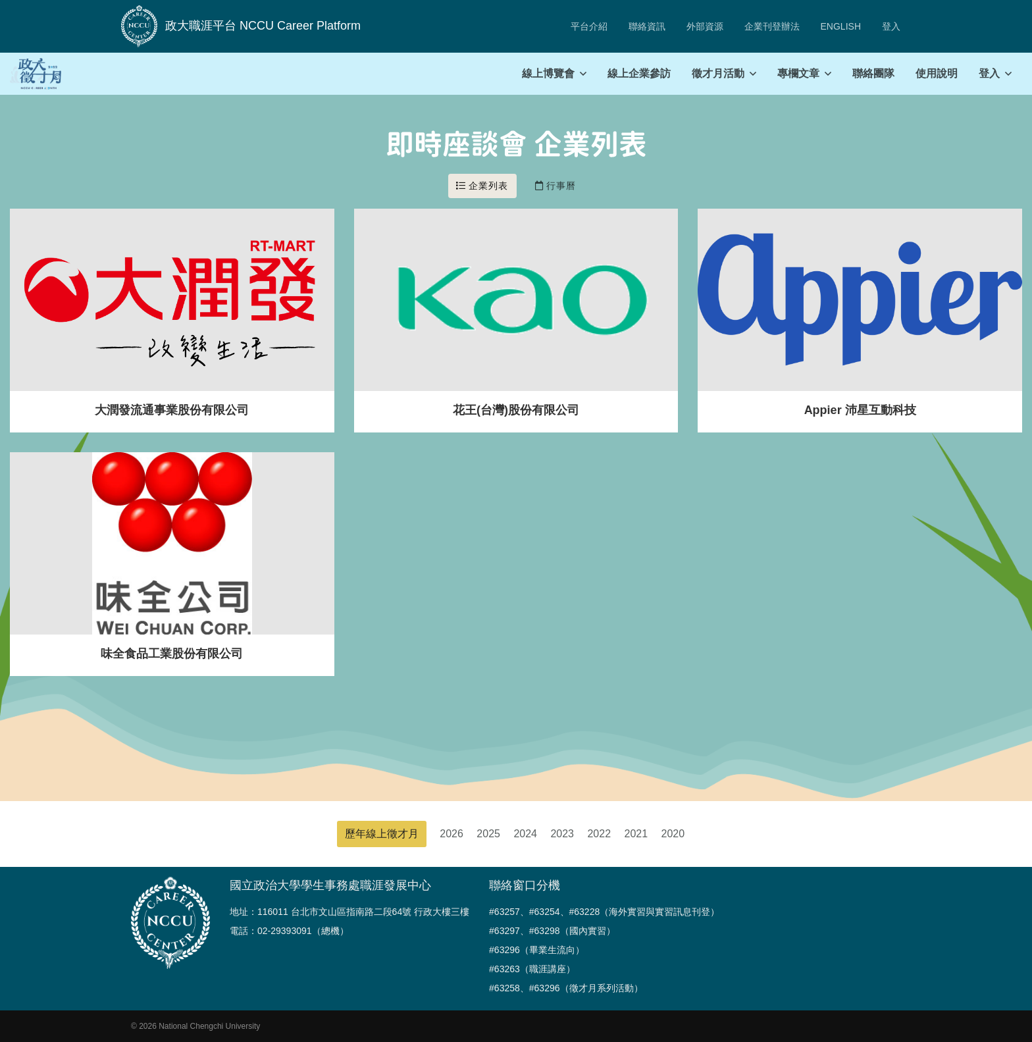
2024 (525, 833)
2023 (562, 833)
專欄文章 (798, 73)
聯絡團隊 (873, 73)
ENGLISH (841, 26)
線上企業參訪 (639, 73)
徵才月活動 (718, 73)
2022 (599, 833)
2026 (451, 833)
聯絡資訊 (647, 26)
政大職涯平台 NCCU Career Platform (241, 26)
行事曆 (556, 185)
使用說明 (937, 73)
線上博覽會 (548, 73)
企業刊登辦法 (772, 26)
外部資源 (704, 26)
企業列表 (482, 185)
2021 (636, 833)
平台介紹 (589, 26)
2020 (673, 833)
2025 (488, 833)
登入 (891, 26)
